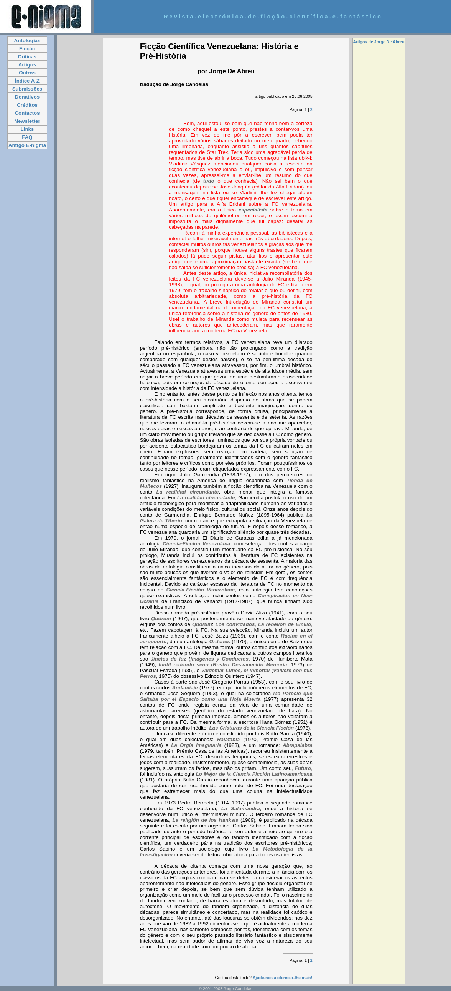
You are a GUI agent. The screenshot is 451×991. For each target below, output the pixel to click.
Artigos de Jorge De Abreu (379, 42)
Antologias (27, 40)
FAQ (27, 137)
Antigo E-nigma (27, 145)
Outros (27, 73)
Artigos (27, 65)
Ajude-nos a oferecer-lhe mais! (283, 977)
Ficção (27, 48)
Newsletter (27, 121)
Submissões (27, 89)
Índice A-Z (27, 81)
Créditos (27, 105)
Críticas (27, 56)
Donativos (27, 97)
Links (27, 129)
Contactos (27, 113)
